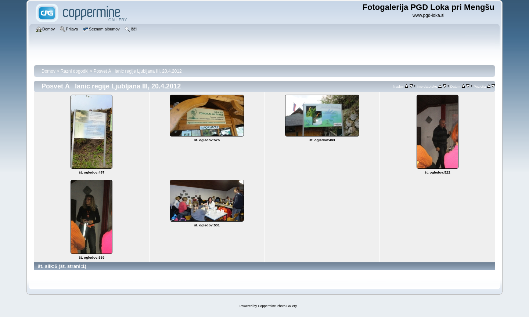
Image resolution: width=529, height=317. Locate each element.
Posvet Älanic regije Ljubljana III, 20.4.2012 (137, 71)
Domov (48, 71)
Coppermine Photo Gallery (277, 306)
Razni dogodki (75, 71)
